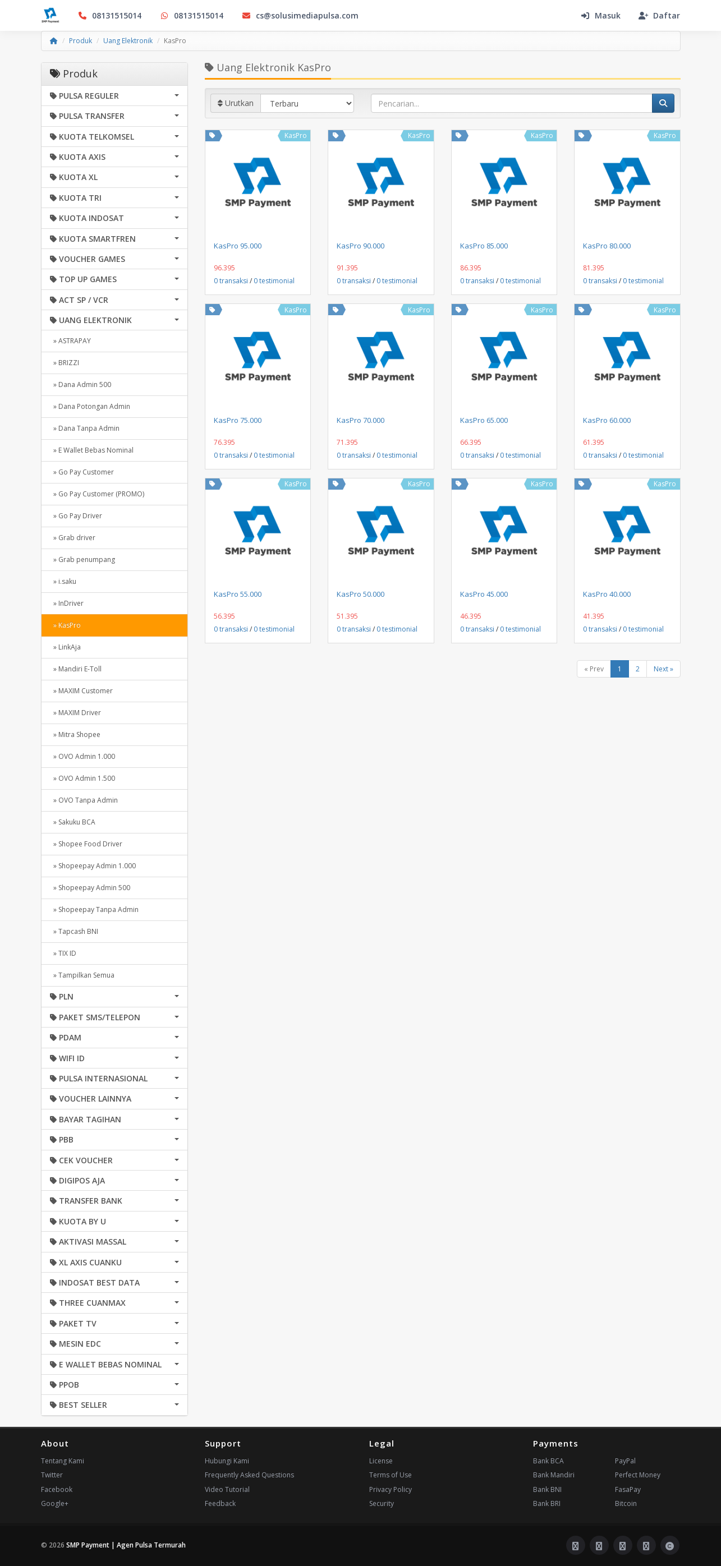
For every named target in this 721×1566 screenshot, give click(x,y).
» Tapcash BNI (74, 931)
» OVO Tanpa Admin (84, 800)
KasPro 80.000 (607, 246)
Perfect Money (637, 1475)
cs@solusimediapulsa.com (300, 15)
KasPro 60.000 (607, 420)
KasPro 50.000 (360, 594)
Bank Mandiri (554, 1475)
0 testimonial (274, 280)
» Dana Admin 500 (80, 384)
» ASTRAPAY (70, 341)
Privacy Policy (390, 1489)
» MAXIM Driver (75, 712)
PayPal (625, 1461)
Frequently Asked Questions (249, 1475)
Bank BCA (548, 1461)
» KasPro (65, 625)
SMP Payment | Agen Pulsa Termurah (126, 1545)
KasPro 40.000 (607, 594)
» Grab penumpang (82, 559)
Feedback (220, 1503)
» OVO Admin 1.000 (82, 756)
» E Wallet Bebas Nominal (92, 450)
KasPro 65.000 (484, 420)
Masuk (600, 15)
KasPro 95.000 (237, 246)
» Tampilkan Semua (82, 975)
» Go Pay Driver (76, 516)
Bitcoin (626, 1503)
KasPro (295, 135)
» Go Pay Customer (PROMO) (97, 494)
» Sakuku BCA (72, 822)
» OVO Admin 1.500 (82, 778)
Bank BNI (547, 1489)
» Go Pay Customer (82, 472)
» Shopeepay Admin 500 (90, 887)
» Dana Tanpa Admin (85, 428)
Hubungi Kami (227, 1461)
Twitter (52, 1475)
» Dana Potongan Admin (90, 406)
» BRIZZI (64, 362)
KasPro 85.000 (484, 246)
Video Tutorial (227, 1489)
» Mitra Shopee (75, 734)
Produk (80, 40)
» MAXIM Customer (81, 691)
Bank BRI (547, 1503)
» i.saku (63, 581)
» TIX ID (63, 953)
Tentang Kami (62, 1461)
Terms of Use (390, 1475)
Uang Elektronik (128, 40)
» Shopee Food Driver (86, 844)
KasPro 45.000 (484, 594)
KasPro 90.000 (360, 246)
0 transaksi (231, 280)
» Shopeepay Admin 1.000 (93, 865)
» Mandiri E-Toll (76, 669)
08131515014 (109, 15)
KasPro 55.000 (237, 594)
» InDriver (67, 603)
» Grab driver (72, 537)
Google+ (54, 1503)
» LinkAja (65, 647)
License (381, 1461)
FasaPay (628, 1489)
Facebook (56, 1489)
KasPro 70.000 (360, 420)
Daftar (659, 15)
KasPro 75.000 (237, 420)
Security (381, 1503)
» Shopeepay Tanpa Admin (94, 909)
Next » (663, 669)
